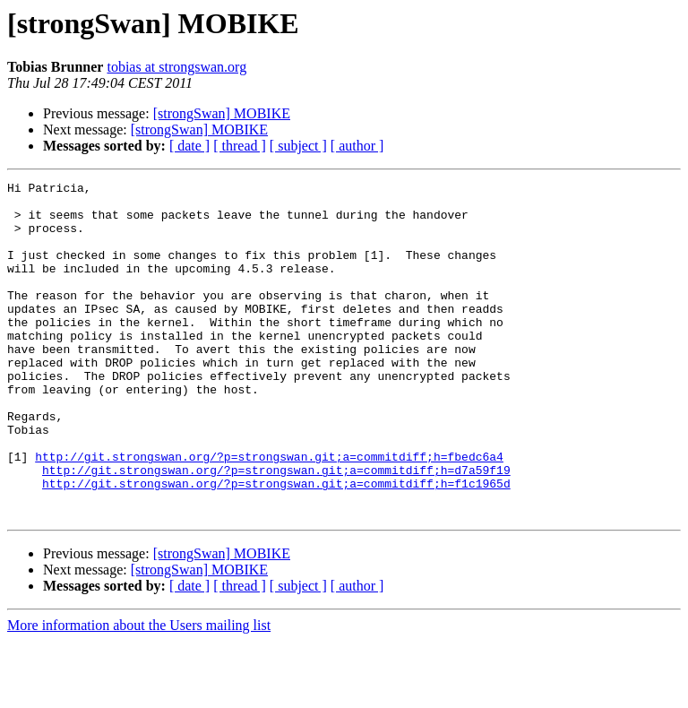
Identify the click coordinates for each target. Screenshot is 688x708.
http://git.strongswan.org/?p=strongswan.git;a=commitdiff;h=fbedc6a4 (269, 513)
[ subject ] (298, 145)
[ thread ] (239, 145)
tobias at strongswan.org (176, 66)
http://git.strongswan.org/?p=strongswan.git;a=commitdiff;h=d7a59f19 (276, 529)
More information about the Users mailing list (139, 692)
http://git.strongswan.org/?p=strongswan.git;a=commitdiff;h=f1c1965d (276, 545)
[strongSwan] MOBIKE (221, 113)
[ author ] (357, 145)
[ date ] (189, 145)
